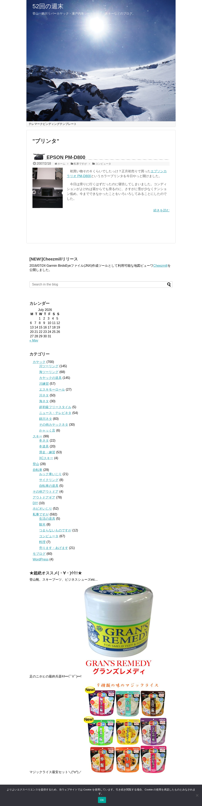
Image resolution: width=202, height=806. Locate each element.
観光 (42, 524)
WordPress (41, 559)
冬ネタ (44, 440)
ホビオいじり (42, 508)
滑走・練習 (47, 452)
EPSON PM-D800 (66, 157)
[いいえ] (197, 795)
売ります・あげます (53, 548)
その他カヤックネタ (53, 424)
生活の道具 (47, 518)
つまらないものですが (55, 530)
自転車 (37, 469)
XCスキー (46, 458)
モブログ (39, 553)
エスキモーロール (52, 389)
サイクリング (48, 480)
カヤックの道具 (50, 377)
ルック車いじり (50, 474)
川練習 (44, 383)
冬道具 (44, 446)
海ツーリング (48, 372)
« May (33, 340)
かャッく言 (47, 430)
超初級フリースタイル (55, 407)
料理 (42, 542)
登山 (36, 464)
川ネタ (44, 395)
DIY (35, 503)
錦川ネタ (45, 418)
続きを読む (161, 210)
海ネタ (44, 401)
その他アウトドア (45, 491)
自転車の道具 (48, 485)
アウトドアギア (44, 497)
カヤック (39, 362)
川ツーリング (48, 366)
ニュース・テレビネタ (55, 413)
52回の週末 (48, 6)
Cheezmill (160, 265)
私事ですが (41, 514)
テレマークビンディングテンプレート (53, 123)
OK (102, 800)
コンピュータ (48, 536)
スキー (37, 436)
